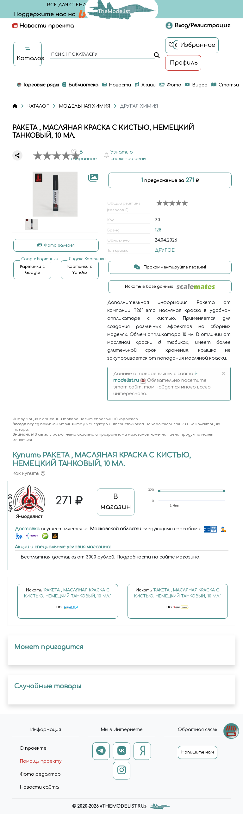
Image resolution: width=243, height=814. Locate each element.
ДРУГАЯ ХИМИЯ (139, 106)
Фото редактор (40, 774)
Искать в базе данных (170, 286)
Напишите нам (197, 752)
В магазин (115, 502)
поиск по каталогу (73, 55)
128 (158, 230)
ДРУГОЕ (165, 250)
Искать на (67, 601)
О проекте (33, 748)
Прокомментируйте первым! (170, 267)
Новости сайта (39, 787)
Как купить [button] (28, 473)
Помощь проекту (41, 761)
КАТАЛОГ (38, 106)
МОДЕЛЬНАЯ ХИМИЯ (84, 106)
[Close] (223, 374)
